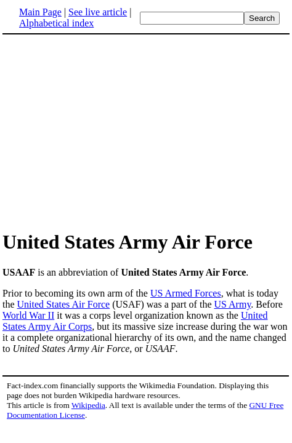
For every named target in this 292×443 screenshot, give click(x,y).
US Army (232, 304)
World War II (28, 315)
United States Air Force (63, 304)
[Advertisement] (105, 132)
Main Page (40, 12)
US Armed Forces (185, 293)
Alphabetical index (56, 23)
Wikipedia (88, 405)
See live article (97, 12)
